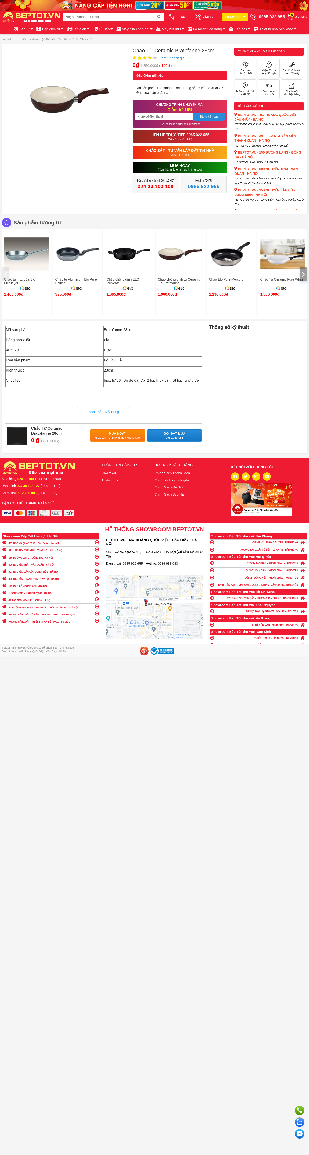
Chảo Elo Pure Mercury (226, 279)
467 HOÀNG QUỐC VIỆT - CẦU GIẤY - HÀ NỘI (50, 542)
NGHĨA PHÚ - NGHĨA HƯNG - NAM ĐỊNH (258, 637)
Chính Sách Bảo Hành (171, 494)
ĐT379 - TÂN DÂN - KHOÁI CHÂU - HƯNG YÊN (258, 563)
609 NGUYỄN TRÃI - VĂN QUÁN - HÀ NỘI (50, 563)
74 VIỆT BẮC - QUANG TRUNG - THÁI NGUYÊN (258, 611)
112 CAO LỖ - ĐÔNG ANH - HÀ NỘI (50, 585)
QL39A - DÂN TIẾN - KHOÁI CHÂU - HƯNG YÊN (258, 570)
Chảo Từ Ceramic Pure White (282, 279)
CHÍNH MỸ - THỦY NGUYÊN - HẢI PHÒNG (258, 542)
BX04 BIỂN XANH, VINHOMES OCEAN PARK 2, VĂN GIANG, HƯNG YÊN (258, 584)
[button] (274, 29)
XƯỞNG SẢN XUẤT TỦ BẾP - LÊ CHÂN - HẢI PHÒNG (258, 549)
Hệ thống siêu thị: (252, 105)
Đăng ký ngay (209, 116)
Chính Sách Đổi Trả (169, 487)
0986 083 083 (168, 563)
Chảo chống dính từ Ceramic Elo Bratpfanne (179, 281)
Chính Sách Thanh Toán (172, 473)
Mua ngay (117, 436)
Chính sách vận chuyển (172, 480)
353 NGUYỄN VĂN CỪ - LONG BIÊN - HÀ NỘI (50, 570)
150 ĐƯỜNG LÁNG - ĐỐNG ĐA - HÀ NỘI (50, 556)
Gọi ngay (299, 1110)
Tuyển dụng (110, 480)
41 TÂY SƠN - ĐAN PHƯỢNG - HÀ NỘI (50, 599)
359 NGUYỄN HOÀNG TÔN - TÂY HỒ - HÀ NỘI (50, 578)
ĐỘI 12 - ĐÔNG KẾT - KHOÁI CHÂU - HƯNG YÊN (258, 577)
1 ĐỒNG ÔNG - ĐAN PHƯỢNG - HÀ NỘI (50, 592)
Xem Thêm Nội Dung (103, 412)
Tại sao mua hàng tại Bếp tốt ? (261, 51)
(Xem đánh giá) (171, 58)
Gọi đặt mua (174, 436)
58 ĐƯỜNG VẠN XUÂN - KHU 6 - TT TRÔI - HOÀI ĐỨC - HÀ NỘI (50, 606)
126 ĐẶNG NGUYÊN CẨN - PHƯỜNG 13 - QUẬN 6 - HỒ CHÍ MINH (258, 598)
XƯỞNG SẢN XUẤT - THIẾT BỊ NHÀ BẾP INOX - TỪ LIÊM (50, 620)
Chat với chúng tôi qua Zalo (299, 1122)
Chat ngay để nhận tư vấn (299, 1134)
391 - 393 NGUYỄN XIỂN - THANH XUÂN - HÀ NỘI (50, 549)
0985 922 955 (133, 563)
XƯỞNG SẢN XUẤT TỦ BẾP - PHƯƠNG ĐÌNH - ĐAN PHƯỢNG (50, 613)
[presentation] (5, 274)
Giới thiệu (109, 473)
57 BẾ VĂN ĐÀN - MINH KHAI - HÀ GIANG (258, 624)
